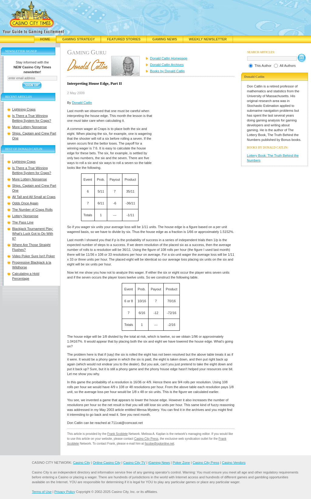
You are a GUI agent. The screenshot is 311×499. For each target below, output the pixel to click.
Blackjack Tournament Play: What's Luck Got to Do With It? (32, 233)
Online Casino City (107, 462)
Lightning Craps (24, 109)
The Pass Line (22, 222)
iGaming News (159, 462)
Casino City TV (134, 462)
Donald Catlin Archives (167, 65)
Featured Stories (123, 39)
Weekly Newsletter (208, 39)
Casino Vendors (234, 462)
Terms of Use (42, 492)
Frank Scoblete (117, 434)
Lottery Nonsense (25, 216)
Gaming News (164, 39)
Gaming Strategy (78, 39)
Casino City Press (146, 438)
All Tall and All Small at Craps (34, 197)
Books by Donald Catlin (167, 71)
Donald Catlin (82, 102)
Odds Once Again (25, 203)
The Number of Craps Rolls (32, 209)
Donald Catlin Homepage (168, 58)
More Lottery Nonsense (29, 127)
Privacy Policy (64, 492)
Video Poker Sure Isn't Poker (33, 256)
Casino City (81, 462)
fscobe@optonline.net (159, 443)
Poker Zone (181, 462)
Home (45, 39)
